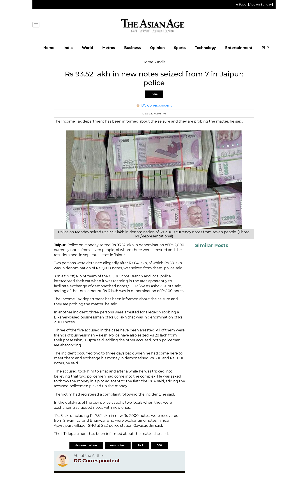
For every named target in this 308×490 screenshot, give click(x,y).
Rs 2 (141, 445)
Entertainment (238, 48)
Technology (205, 48)
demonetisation (86, 445)
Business (132, 48)
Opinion (157, 48)
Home (48, 48)
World (87, 48)
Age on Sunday (260, 4)
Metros (108, 48)
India (68, 48)
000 (160, 445)
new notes (117, 445)
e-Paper (242, 4)
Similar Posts (211, 245)
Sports (180, 48)
